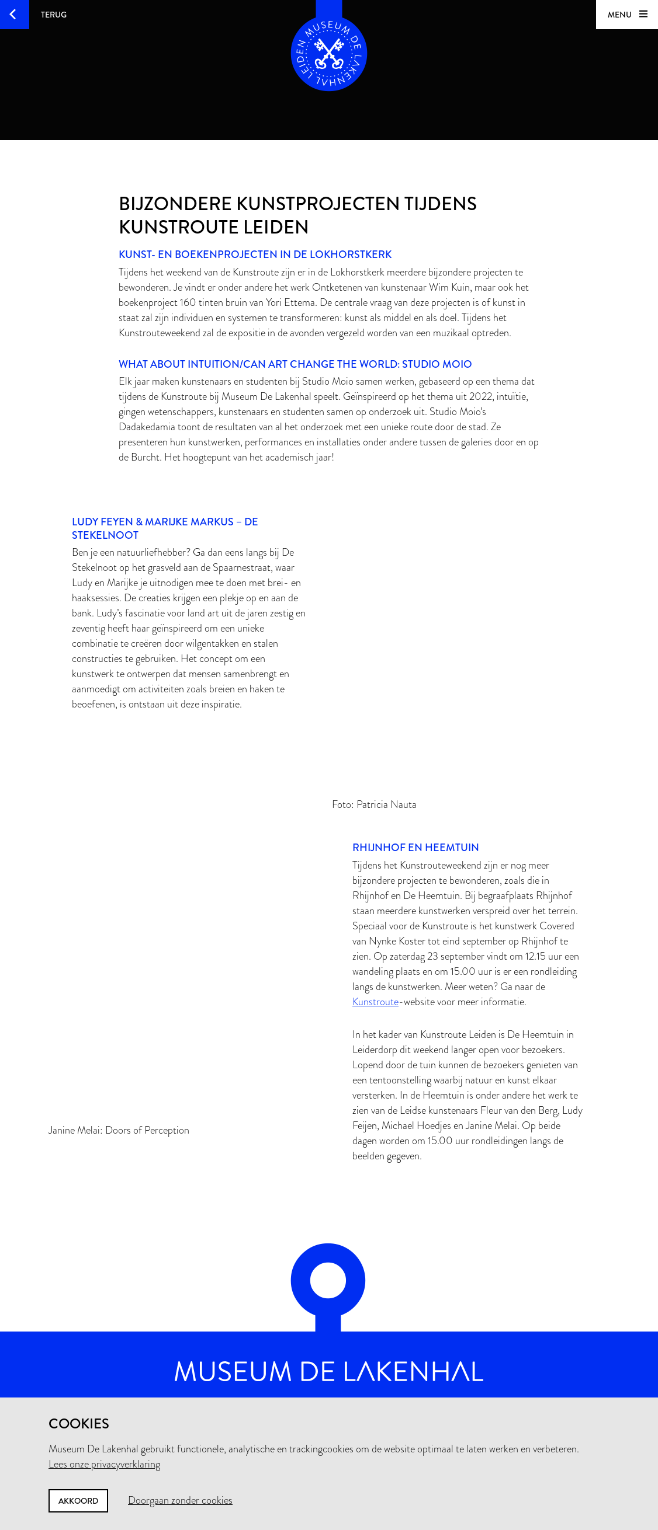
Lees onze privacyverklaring (104, 1464)
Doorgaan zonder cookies (180, 1500)
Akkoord (78, 1501)
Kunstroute (375, 1001)
